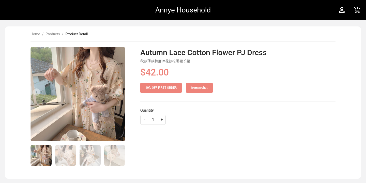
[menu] (273, 10)
